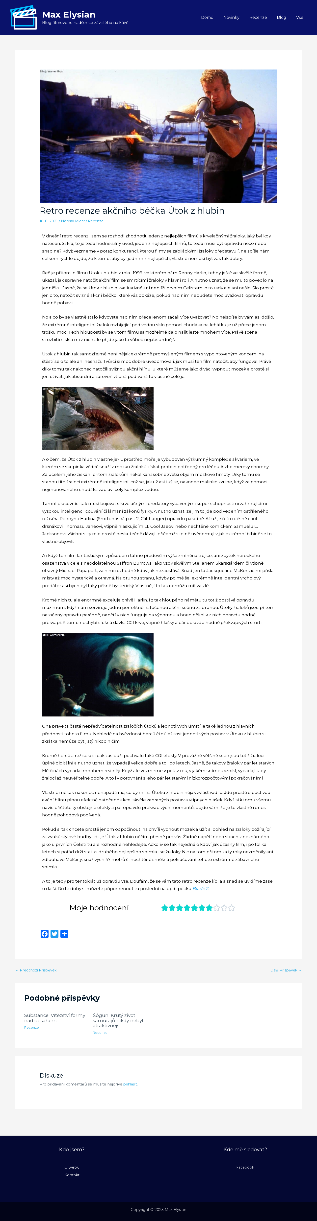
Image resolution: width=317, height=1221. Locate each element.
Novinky (238, 17)
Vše (300, 17)
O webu (71, 1167)
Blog (284, 17)
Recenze (263, 17)
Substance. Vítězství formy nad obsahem (49, 1018)
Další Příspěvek (285, 970)
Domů (216, 17)
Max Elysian (69, 14)
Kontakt (71, 1174)
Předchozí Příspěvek (37, 970)
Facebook (245, 1167)
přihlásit (130, 1084)
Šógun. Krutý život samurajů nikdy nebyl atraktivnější (119, 1021)
